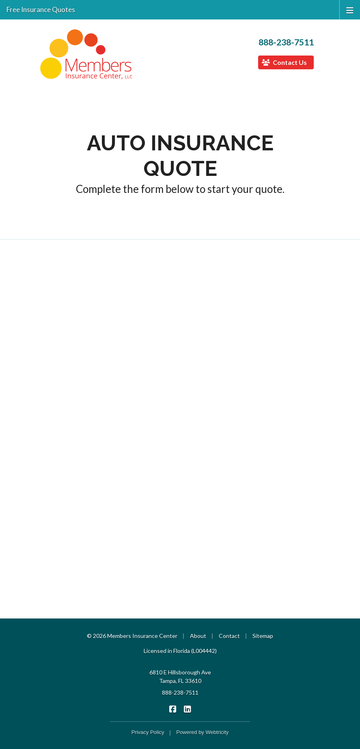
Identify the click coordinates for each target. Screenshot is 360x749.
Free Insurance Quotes (40, 9)
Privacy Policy (147, 732)
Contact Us (284, 62)
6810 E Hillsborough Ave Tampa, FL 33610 (180, 676)
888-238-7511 (286, 42)
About (198, 635)
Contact (229, 635)
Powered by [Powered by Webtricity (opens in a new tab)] (202, 732)
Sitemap (262, 635)
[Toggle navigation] (350, 9)
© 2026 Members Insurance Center (132, 635)
